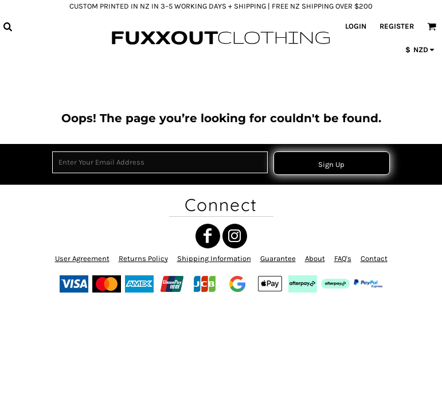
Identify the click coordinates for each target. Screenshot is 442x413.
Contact (374, 258)
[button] (7, 26)
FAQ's (342, 258)
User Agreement (82, 258)
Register (397, 26)
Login (355, 26)
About (315, 258)
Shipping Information (214, 258)
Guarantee (278, 258)
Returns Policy (143, 258)
